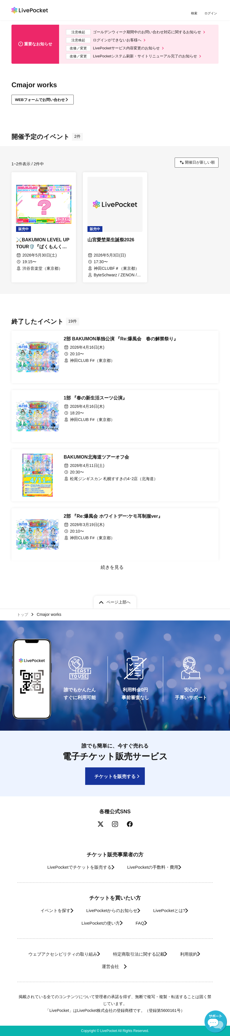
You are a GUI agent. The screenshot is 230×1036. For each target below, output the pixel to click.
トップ (23, 613)
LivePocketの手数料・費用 (155, 867)
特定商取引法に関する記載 (138, 954)
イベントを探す (47, 910)
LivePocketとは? (174, 910)
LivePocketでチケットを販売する (74, 867)
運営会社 (111, 966)
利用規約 (195, 954)
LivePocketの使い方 (96, 923)
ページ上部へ (118, 600)
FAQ (141, 923)
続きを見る (111, 572)
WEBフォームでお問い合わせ (43, 104)
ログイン (211, 13)
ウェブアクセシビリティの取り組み (54, 954)
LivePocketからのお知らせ (110, 910)
